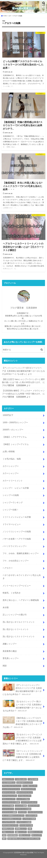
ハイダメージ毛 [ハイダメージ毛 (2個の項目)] (31, 815)
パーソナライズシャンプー (15, 546)
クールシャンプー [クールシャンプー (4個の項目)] (25, 796)
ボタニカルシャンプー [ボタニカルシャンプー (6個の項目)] (10, 825)
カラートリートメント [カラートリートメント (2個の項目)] (24, 792)
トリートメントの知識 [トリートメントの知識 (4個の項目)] (23, 809)
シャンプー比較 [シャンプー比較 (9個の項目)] (8, 806)
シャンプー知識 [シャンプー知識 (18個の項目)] (21, 806)
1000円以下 (8, 415)
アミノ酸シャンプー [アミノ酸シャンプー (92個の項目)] (30, 786)
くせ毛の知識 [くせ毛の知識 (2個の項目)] (32, 779)
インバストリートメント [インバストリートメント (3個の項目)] (11, 789)
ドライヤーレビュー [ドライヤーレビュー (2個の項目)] (35, 812)
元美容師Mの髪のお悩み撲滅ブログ (26, 852)
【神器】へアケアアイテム (15, 437)
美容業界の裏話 (10, 651)
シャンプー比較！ (11, 510)
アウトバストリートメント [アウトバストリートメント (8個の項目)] (12, 786)
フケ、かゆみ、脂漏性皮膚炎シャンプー (21, 553)
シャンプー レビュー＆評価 (16, 488)
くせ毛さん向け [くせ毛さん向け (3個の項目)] (21, 779)
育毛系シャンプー (11, 658)
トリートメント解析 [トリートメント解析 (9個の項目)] (9, 812)
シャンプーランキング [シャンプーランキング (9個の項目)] (29, 802)
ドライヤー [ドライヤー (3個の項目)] (22, 812)
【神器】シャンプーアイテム (16, 444)
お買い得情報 (9, 451)
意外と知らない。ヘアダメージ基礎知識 (21, 600)
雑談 (5, 665)
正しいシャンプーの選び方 (15, 614)
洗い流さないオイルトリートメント (19, 622)
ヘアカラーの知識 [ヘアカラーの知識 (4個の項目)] (29, 819)
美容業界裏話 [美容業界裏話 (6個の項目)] (12, 835)
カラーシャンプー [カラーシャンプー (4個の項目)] (9, 792)
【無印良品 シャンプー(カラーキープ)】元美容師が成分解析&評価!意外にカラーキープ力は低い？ (22, 722)
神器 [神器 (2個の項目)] (4, 835)
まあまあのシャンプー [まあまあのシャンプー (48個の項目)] (24, 782)
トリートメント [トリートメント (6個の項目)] (8, 809)
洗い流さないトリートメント (16, 629)
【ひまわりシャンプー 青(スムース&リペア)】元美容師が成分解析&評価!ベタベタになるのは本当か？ (22, 706)
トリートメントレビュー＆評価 (17, 517)
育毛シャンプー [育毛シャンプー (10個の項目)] (24, 835)
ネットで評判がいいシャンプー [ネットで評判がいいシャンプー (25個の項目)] (13, 815)
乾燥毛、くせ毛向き (12, 593)
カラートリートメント (13, 480)
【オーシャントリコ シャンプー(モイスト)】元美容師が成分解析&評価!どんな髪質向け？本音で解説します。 (22, 755)
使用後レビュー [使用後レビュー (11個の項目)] (21, 829)
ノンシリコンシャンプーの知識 (17, 531)
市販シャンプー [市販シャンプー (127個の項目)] (8, 832)
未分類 (6, 607)
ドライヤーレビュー (12, 524)
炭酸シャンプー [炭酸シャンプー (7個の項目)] (21, 832)
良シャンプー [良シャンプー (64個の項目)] (36, 835)
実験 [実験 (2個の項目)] (29, 829)
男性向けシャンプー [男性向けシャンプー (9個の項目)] (35, 832)
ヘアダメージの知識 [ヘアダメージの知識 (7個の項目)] (24, 822)
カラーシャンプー (11, 466)
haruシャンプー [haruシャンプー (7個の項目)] (8, 779)
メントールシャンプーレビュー (17, 585)
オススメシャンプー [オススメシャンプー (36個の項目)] (28, 789)
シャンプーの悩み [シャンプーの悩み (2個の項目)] (23, 799)
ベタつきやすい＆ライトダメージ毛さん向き (22, 576)
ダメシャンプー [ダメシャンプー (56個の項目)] (33, 806)
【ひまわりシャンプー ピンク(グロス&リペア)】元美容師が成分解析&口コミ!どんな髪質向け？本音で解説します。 (22, 739)
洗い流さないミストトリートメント (19, 636)
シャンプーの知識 (11, 495)
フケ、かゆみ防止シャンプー (16, 561)
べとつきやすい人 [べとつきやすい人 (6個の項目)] (9, 782)
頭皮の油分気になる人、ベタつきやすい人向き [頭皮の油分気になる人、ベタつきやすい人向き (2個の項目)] (24, 839)
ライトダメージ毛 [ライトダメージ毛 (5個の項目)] (26, 825)
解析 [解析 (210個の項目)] (4, 839)
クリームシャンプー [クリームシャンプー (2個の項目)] (9, 796)
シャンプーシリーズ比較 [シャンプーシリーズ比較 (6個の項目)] (11, 802)
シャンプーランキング (13, 502)
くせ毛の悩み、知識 (12, 459)
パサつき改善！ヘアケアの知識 (17, 539)
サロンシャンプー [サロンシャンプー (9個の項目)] (9, 799)
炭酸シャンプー (10, 644)
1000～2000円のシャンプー (15, 422)
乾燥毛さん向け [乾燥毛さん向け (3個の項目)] (8, 829)
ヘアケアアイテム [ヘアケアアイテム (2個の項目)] (9, 822)
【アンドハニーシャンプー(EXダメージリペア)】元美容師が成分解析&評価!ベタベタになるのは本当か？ (23, 371)
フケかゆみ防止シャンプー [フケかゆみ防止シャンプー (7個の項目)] (12, 819)
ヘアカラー (8, 568)
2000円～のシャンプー (13, 430)
